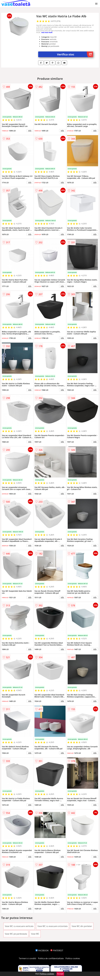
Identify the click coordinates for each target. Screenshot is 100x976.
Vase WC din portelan (82, 926)
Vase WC (35, 933)
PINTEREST (56, 950)
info (29, 130)
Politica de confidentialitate (51, 958)
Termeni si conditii (27, 958)
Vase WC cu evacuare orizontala (53, 926)
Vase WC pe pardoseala (16, 933)
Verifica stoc (75, 54)
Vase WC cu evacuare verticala (19, 926)
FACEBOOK (42, 950)
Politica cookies (73, 958)
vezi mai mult (47, 32)
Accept (60, 973)
